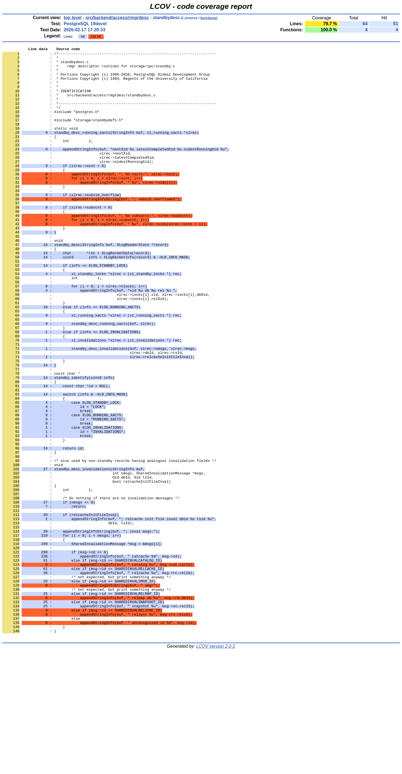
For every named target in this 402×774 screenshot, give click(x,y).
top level (73, 17)
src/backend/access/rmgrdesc (117, 17)
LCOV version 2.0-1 (215, 764)
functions (208, 18)
